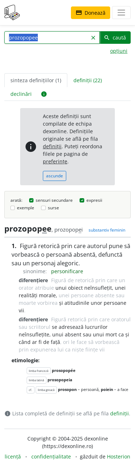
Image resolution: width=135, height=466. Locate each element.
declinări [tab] (21, 93)
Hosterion (118, 456)
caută (115, 37)
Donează (90, 12)
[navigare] (121, 12)
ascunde (54, 176)
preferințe (55, 161)
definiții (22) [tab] (87, 80)
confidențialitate (51, 456)
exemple (25, 208)
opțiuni (118, 50)
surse (53, 208)
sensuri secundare (54, 200)
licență (13, 456)
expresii (94, 200)
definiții (52, 146)
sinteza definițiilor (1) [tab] (35, 80)
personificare (67, 271)
